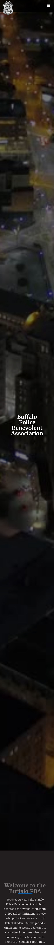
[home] (8, 8)
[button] (48, 5)
